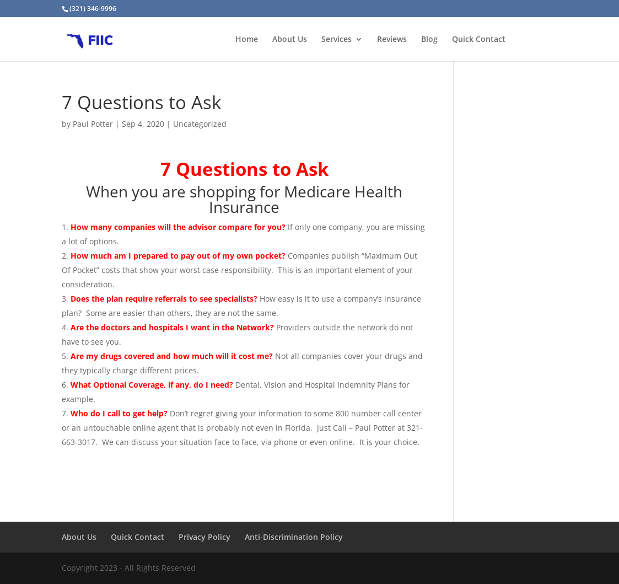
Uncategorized (200, 124)
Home (246, 39)
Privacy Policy (204, 537)
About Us (289, 39)
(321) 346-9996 (92, 8)
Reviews (392, 39)
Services (336, 39)
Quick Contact (478, 39)
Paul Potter (93, 124)
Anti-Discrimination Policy (294, 537)
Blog (429, 39)
